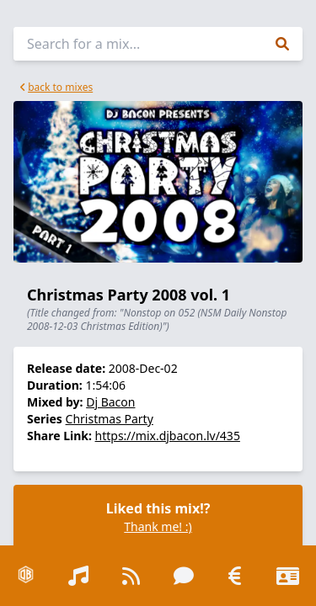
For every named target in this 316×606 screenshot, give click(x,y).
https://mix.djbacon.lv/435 (167, 436)
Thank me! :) (157, 526)
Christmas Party (109, 419)
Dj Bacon (110, 402)
